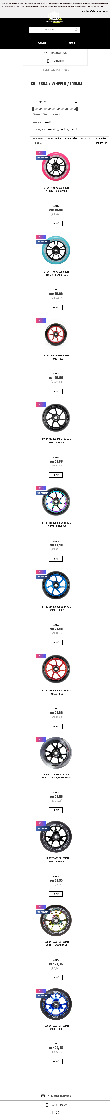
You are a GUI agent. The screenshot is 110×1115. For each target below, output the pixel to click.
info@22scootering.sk (58, 53)
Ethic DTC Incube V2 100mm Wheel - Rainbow (56, 525)
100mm (67, 71)
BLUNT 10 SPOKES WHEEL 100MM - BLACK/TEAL (57, 273)
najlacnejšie (54, 139)
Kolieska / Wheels (55, 71)
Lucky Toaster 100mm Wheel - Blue (56, 1027)
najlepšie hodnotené (101, 141)
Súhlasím (103, 11)
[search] (76, 30)
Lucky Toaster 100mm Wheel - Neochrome (56, 944)
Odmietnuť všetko (90, 11)
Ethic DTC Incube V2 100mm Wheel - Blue (56, 608)
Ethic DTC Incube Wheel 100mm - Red (57, 357)
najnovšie (86, 139)
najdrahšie (71, 139)
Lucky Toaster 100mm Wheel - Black (56, 860)
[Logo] (55, 18)
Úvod (44, 71)
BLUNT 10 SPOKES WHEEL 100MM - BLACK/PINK (57, 190)
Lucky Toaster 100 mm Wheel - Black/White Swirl (56, 776)
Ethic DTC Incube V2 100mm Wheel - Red (56, 692)
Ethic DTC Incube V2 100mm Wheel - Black (56, 441)
